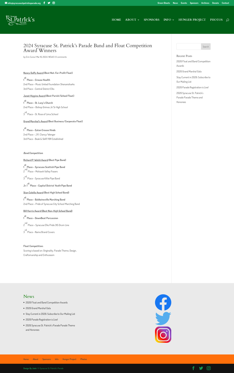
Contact (225, 3)
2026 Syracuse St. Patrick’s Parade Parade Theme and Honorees (189, 97)
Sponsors (194, 3)
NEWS (51, 56)
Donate (215, 3)
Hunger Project (192, 20)
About (130, 20)
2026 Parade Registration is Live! (192, 87)
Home (116, 20)
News (175, 3)
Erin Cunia (30, 56)
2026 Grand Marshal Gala (189, 71)
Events (184, 3)
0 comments (61, 56)
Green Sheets (164, 3)
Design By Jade (29, 368)
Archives (205, 3)
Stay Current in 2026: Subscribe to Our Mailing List (50, 313)
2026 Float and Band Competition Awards (47, 302)
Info (167, 20)
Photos (216, 20)
